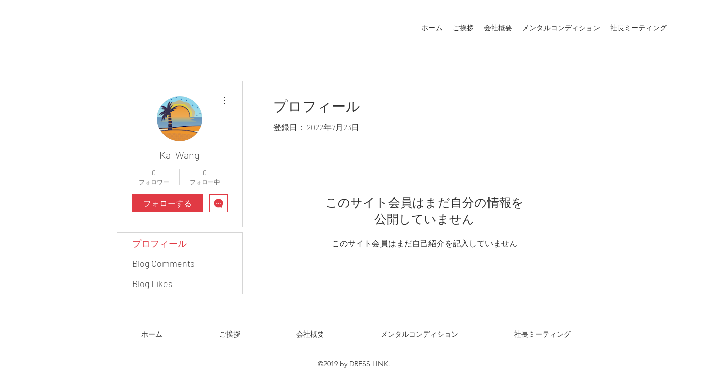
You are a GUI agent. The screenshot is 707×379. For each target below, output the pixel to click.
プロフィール (159, 243)
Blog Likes (152, 283)
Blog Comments (163, 263)
